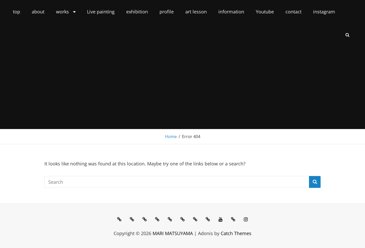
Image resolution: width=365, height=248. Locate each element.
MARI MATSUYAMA (173, 233)
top (16, 12)
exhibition (137, 12)
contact (293, 12)
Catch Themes (236, 233)
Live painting (101, 12)
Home (171, 136)
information (231, 12)
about (38, 12)
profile (167, 12)
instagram (324, 12)
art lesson (196, 12)
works (66, 12)
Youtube (265, 12)
